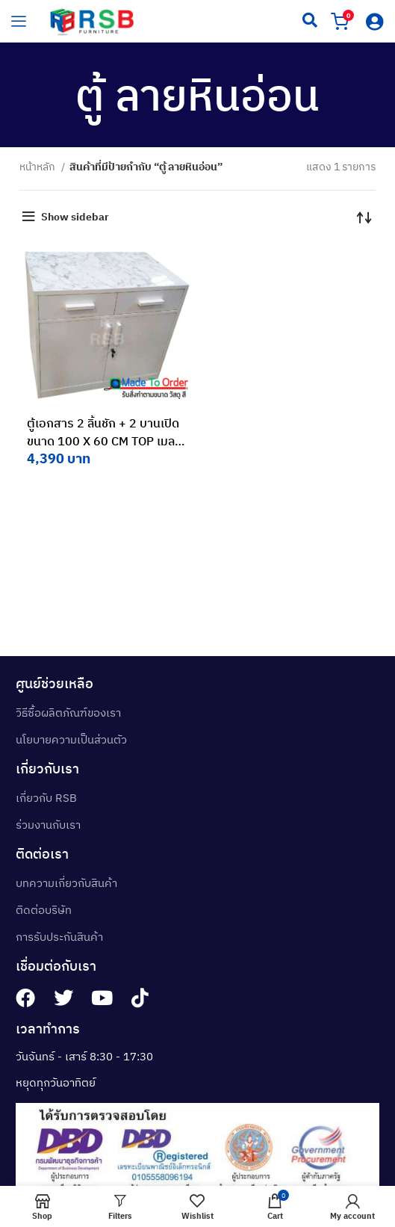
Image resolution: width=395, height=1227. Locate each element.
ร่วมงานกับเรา (48, 825)
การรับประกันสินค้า (59, 937)
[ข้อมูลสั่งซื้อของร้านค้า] (364, 216)
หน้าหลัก (38, 166)
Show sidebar (75, 216)
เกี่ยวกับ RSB (46, 798)
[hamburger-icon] (18, 20)
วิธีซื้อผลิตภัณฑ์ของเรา (68, 712)
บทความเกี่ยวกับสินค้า (66, 883)
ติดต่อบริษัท (44, 910)
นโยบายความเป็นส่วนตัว (71, 739)
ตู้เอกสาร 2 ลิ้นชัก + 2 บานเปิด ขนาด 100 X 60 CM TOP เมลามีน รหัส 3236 (104, 440)
